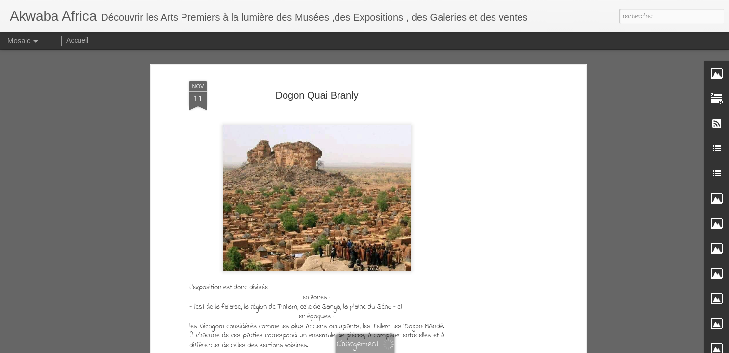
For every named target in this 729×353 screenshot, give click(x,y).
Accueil (77, 40)
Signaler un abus (500, 346)
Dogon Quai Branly (317, 61)
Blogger (468, 346)
